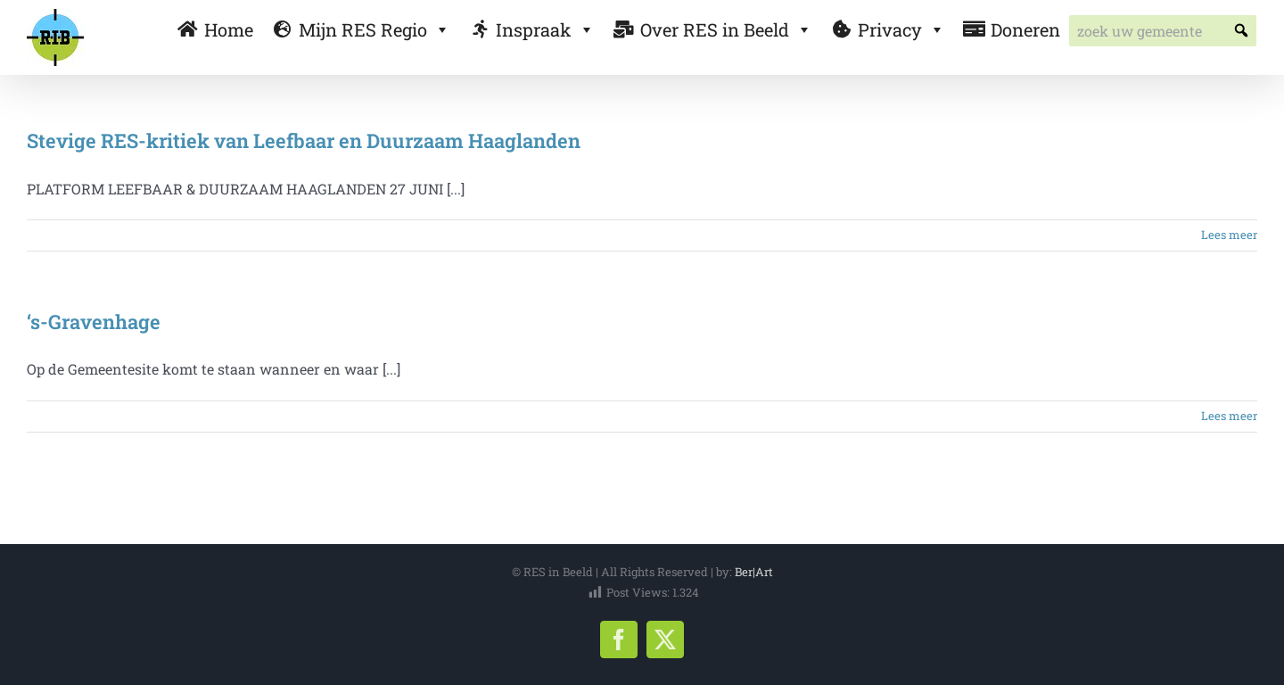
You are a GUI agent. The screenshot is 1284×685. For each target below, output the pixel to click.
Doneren (1025, 29)
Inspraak (545, 29)
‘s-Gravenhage (93, 321)
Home (228, 29)
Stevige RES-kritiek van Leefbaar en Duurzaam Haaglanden (303, 140)
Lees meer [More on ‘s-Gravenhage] (1229, 416)
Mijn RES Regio (374, 29)
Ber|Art (754, 572)
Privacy (901, 29)
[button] (1240, 30)
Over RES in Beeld (726, 29)
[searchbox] (1162, 30)
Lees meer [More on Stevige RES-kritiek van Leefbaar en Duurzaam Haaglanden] (1229, 235)
